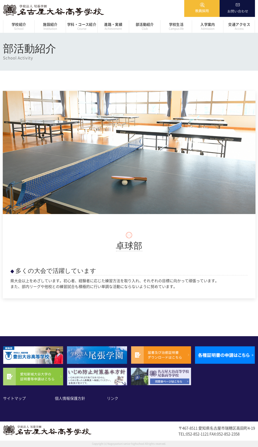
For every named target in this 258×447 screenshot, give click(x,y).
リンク (112, 398)
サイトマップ (14, 398)
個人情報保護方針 (70, 398)
